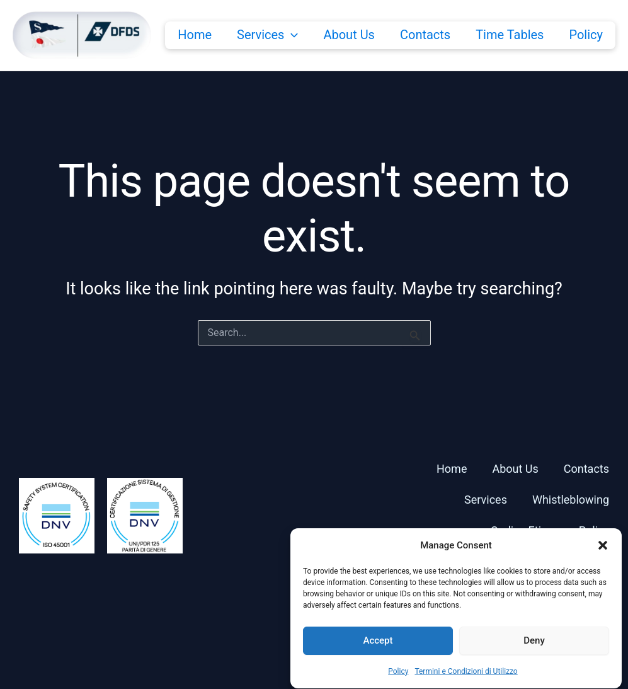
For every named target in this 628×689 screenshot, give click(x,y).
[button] (603, 555)
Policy (398, 681)
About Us (349, 34)
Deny (534, 651)
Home (195, 34)
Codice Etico (522, 530)
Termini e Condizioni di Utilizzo (465, 681)
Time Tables (510, 34)
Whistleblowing (570, 499)
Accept (377, 651)
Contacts (425, 34)
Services (267, 34)
